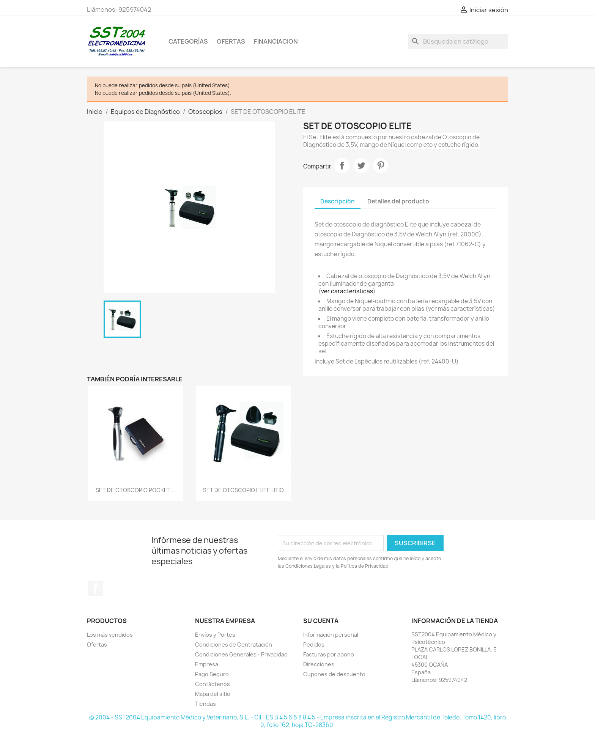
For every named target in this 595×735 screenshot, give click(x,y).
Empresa (206, 664)
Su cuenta (320, 621)
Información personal (330, 634)
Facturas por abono (328, 654)
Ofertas (97, 644)
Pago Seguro (212, 674)
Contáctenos (212, 684)
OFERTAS (231, 41)
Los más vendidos (110, 634)
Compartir (341, 165)
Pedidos (313, 644)
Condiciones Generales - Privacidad (241, 654)
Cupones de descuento (334, 674)
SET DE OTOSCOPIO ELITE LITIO (243, 490)
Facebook (95, 588)
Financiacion (276, 41)
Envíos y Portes (215, 634)
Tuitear (361, 165)
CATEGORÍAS (188, 41)
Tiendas (205, 703)
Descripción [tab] (337, 201)
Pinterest (380, 165)
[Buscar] (458, 41)
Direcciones (318, 664)
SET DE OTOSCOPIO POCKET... (135, 490)
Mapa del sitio (212, 693)
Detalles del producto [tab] (398, 201)
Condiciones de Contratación (233, 644)
